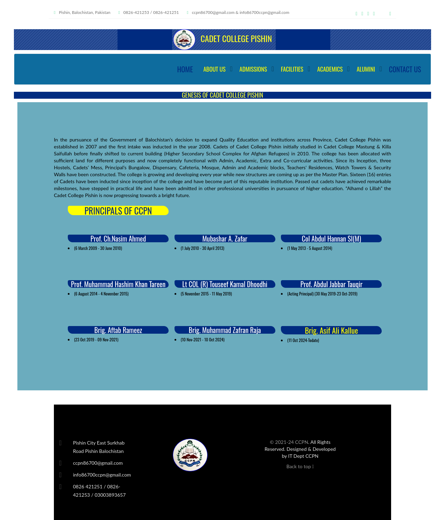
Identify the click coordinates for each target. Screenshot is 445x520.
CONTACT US (405, 69)
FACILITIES (292, 69)
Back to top (300, 466)
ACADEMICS (330, 69)
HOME (185, 69)
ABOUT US (214, 69)
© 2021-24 (282, 442)
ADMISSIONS (253, 69)
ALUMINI (366, 69)
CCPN (301, 442)
